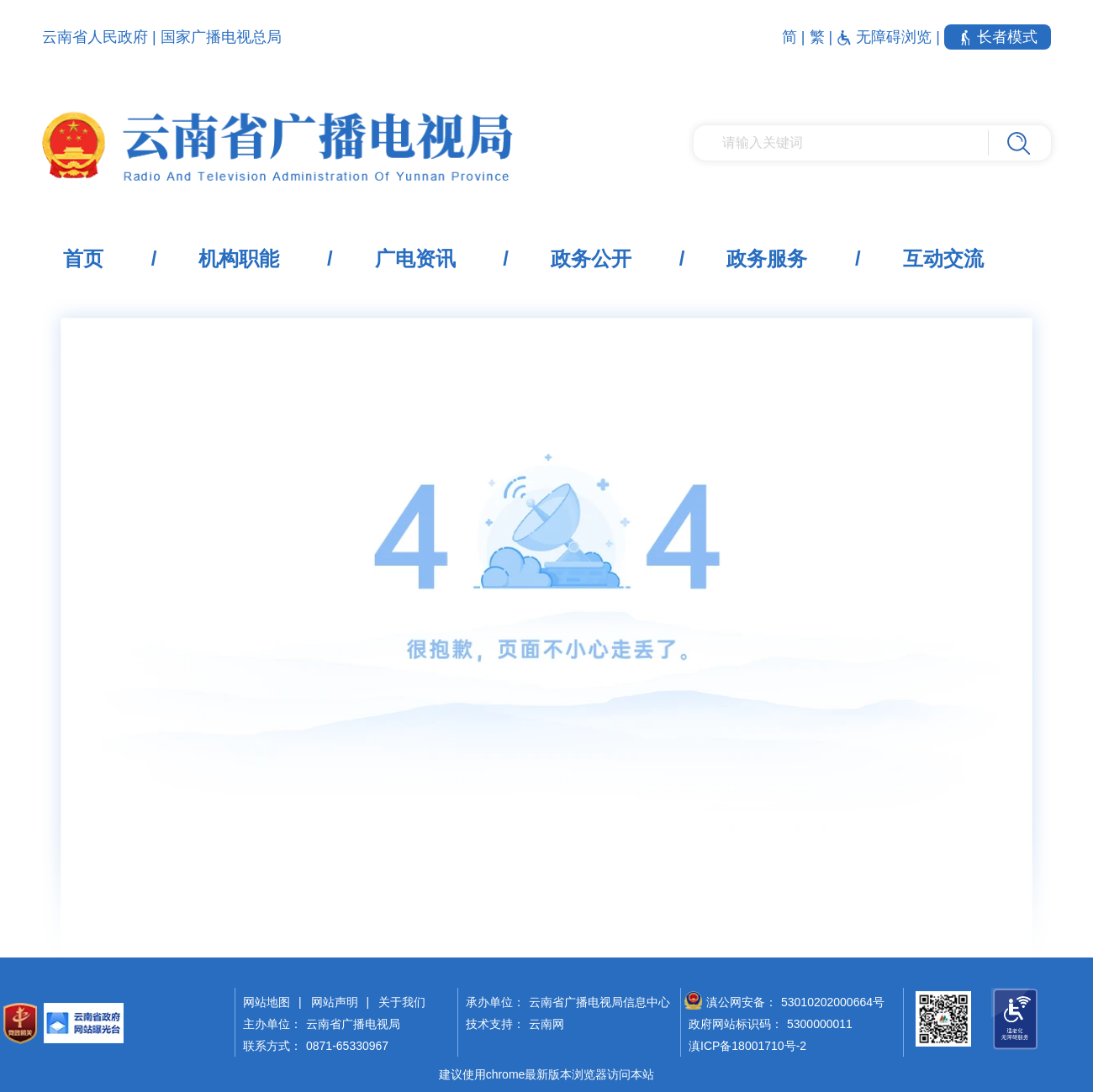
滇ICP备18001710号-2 (747, 1045)
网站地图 (266, 1002)
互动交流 (943, 258)
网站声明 (334, 1002)
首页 (83, 258)
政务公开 (591, 258)
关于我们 (401, 1002)
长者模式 (998, 37)
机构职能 (238, 258)
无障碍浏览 (886, 37)
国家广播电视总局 (221, 37)
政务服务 (766, 258)
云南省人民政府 (95, 37)
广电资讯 (415, 258)
